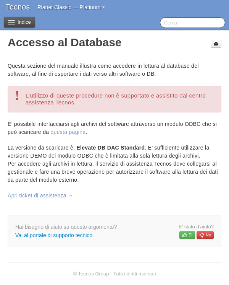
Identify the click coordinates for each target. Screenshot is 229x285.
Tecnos (18, 7)
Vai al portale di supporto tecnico (53, 235)
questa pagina (68, 132)
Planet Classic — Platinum (71, 7)
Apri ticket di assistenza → (40, 195)
